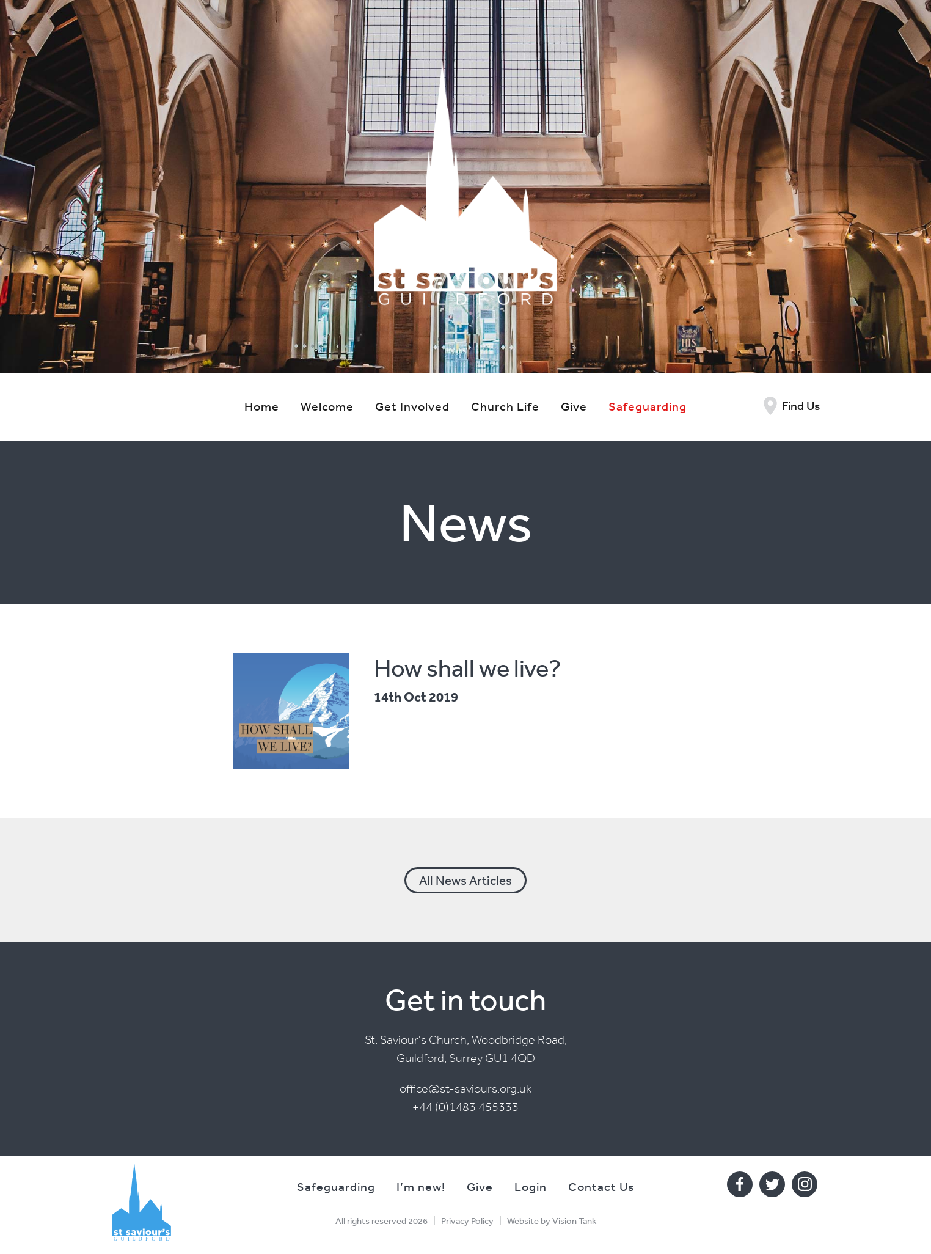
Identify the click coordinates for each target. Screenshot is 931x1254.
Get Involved (412, 406)
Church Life (505, 406)
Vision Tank (574, 1220)
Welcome (327, 406)
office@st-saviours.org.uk (465, 1089)
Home (261, 406)
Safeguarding (647, 406)
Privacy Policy (467, 1220)
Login (530, 1186)
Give (574, 406)
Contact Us (601, 1186)
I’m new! (420, 1186)
